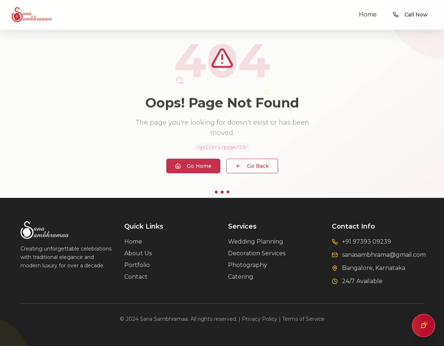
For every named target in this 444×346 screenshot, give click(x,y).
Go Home (193, 167)
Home (368, 14)
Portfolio (137, 265)
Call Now (410, 14)
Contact (136, 276)
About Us (138, 253)
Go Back (252, 167)
